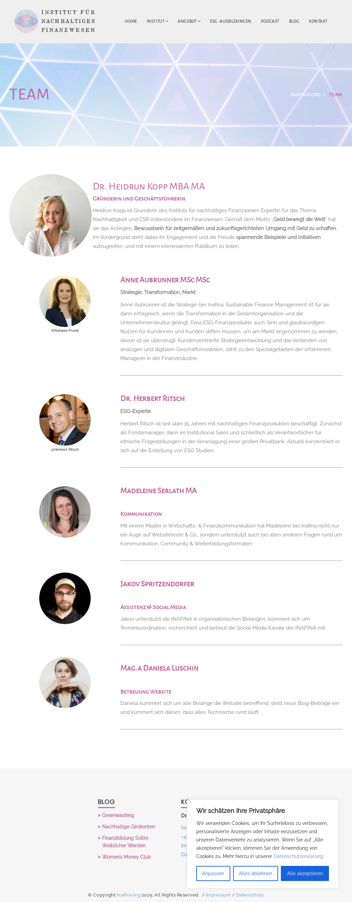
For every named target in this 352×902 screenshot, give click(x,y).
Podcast (270, 21)
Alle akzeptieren (305, 873)
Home (131, 21)
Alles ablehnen (255, 873)
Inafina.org (129, 895)
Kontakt (318, 21)
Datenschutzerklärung (298, 856)
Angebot (189, 21)
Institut (157, 21)
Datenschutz (250, 895)
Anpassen (213, 873)
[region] (262, 844)
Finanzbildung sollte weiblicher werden (125, 841)
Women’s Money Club (126, 857)
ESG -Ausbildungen (230, 21)
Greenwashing (118, 815)
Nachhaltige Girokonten (128, 826)
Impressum (218, 895)
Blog (294, 21)
